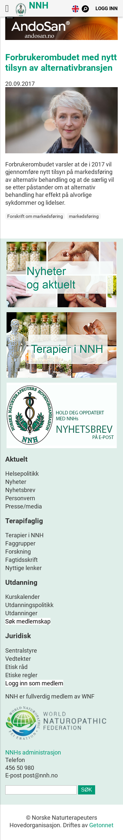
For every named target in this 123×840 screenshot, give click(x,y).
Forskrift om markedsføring (35, 216)
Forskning (18, 551)
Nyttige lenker (23, 567)
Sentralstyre (21, 650)
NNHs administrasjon (33, 752)
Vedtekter (18, 658)
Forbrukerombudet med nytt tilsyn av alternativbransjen (61, 62)
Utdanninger (21, 613)
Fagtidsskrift (21, 559)
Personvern (20, 498)
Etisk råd (16, 666)
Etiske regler (21, 675)
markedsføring (84, 216)
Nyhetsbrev (20, 490)
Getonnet (101, 825)
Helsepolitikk (22, 473)
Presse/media (23, 506)
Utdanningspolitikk (29, 604)
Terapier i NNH (24, 535)
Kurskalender (22, 596)
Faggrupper (20, 543)
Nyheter (15, 481)
